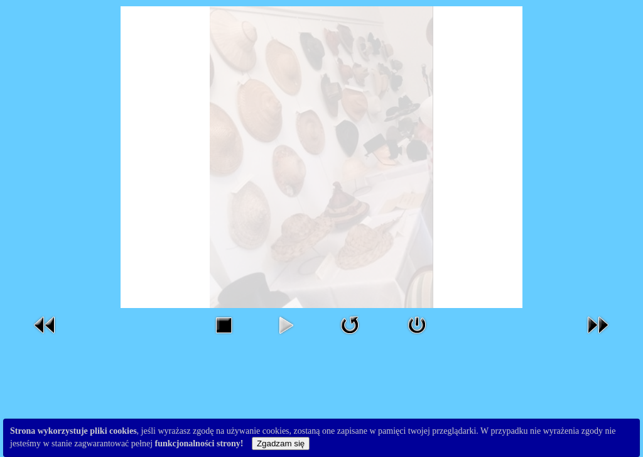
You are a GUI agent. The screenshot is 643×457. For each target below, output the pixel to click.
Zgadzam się (281, 443)
